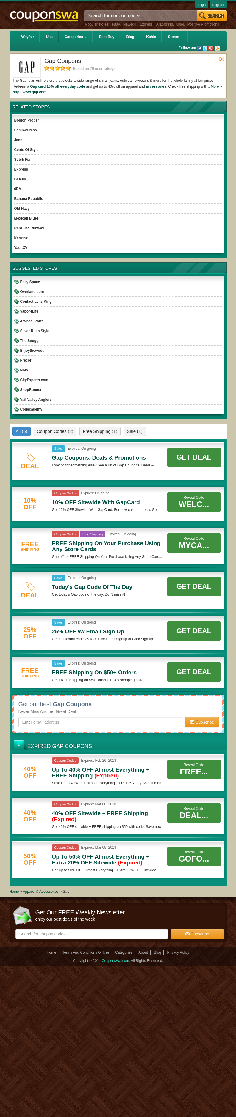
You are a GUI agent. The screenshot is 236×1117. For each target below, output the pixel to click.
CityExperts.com (34, 380)
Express (146, 24)
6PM (18, 189)
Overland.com (32, 292)
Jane (18, 140)
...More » (215, 86)
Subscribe (202, 722)
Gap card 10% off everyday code (57, 86)
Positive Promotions (203, 24)
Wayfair (27, 37)
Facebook (199, 48)
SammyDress (25, 130)
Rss (217, 48)
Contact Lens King (36, 301)
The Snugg (29, 341)
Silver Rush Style (34, 331)
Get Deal (193, 457)
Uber (180, 24)
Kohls (151, 37)
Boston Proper (26, 120)
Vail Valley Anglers (36, 399)
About (143, 952)
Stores (175, 37)
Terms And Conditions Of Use (85, 952)
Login (202, 5)
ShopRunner (31, 390)
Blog (130, 37)
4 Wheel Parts (32, 321)
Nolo (24, 370)
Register (218, 5)
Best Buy (106, 37)
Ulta (49, 37)
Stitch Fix (22, 159)
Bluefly (20, 179)
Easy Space (30, 282)
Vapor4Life (29, 311)
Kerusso (21, 238)
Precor (26, 360)
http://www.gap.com (30, 92)
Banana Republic (28, 199)
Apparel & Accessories (41, 891)
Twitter (205, 48)
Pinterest (210, 48)
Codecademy (31, 409)
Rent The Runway (29, 228)
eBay (116, 24)
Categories (76, 37)
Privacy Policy (178, 952)
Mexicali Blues (26, 218)
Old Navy (22, 208)
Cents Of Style (26, 150)
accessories (156, 86)
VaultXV (21, 248)
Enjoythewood (32, 350)
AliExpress (164, 24)
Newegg (129, 24)
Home (14, 891)
